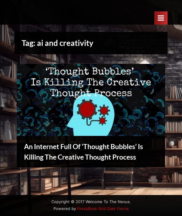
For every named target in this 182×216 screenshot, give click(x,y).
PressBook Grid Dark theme (103, 208)
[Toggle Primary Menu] (161, 17)
